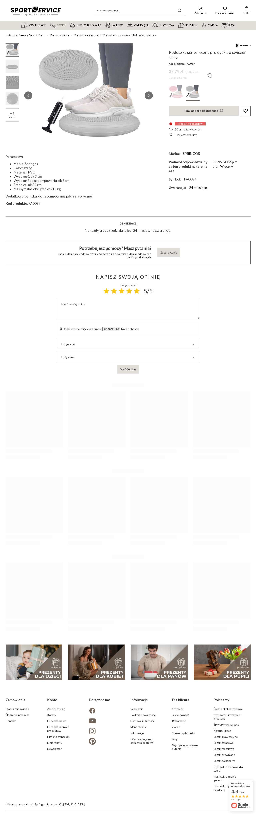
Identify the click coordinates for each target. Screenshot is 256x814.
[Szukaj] (179, 10)
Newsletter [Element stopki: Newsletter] (54, 748)
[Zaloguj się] (200, 10)
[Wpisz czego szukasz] (139, 10)
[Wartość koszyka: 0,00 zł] (247, 10)
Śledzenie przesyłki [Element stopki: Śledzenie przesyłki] (17, 715)
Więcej (225, 166)
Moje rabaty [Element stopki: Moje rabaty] (54, 742)
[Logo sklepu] (36, 11)
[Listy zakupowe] (225, 10)
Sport (42, 35)
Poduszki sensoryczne (86, 35)
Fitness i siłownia (59, 35)
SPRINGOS (191, 153)
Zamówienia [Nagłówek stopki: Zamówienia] (15, 700)
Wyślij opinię (128, 369)
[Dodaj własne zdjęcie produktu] (129, 329)
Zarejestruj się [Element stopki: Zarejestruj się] (56, 709)
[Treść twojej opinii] (128, 309)
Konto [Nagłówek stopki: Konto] (52, 700)
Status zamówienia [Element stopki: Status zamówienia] (17, 709)
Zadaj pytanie (168, 252)
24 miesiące (198, 187)
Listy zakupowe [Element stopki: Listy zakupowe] (56, 721)
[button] (28, 95)
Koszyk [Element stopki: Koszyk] (51, 715)
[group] (88, 95)
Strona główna (26, 35)
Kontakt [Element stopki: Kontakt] (11, 721)
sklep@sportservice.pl (19, 804)
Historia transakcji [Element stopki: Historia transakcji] (58, 736)
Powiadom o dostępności (203, 110)
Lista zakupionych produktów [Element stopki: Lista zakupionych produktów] (58, 728)
